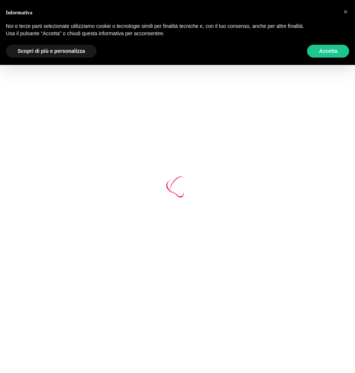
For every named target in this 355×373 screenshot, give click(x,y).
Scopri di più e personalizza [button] (51, 51)
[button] (345, 12)
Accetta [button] (328, 51)
